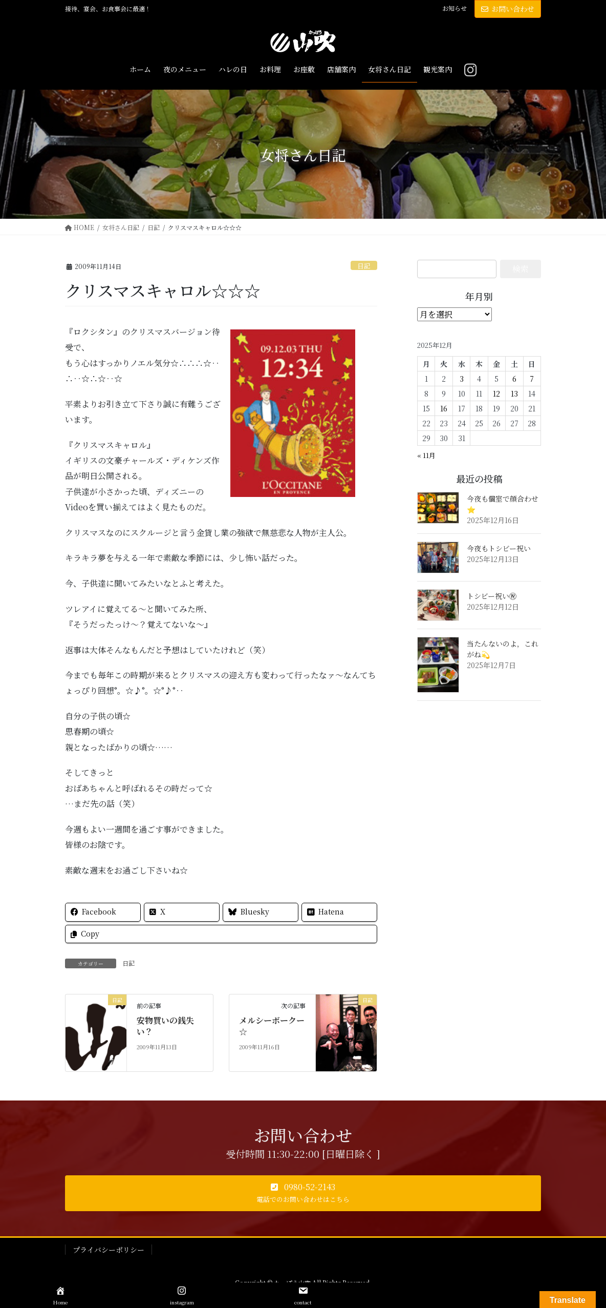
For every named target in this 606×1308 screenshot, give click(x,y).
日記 (364, 266)
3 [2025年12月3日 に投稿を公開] (462, 378)
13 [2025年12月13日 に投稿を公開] (514, 393)
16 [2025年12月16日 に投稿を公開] (443, 408)
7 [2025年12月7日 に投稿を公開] (532, 378)
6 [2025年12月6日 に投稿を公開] (514, 378)
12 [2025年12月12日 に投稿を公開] (496, 393)
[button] (303, 1193)
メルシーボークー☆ (272, 1025)
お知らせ (454, 8)
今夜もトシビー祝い (499, 548)
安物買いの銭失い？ (165, 1025)
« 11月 (426, 455)
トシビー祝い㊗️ (491, 596)
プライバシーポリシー (108, 1249)
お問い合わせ (507, 9)
